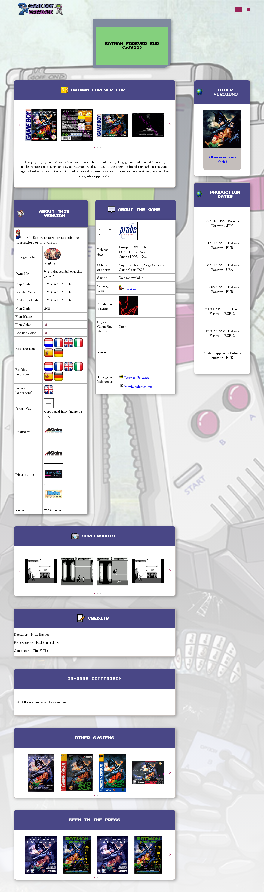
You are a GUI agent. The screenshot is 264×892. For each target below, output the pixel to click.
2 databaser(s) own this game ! (63, 273)
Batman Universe (134, 377)
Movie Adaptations (136, 386)
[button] (169, 124)
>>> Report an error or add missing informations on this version (47, 239)
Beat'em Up (133, 288)
